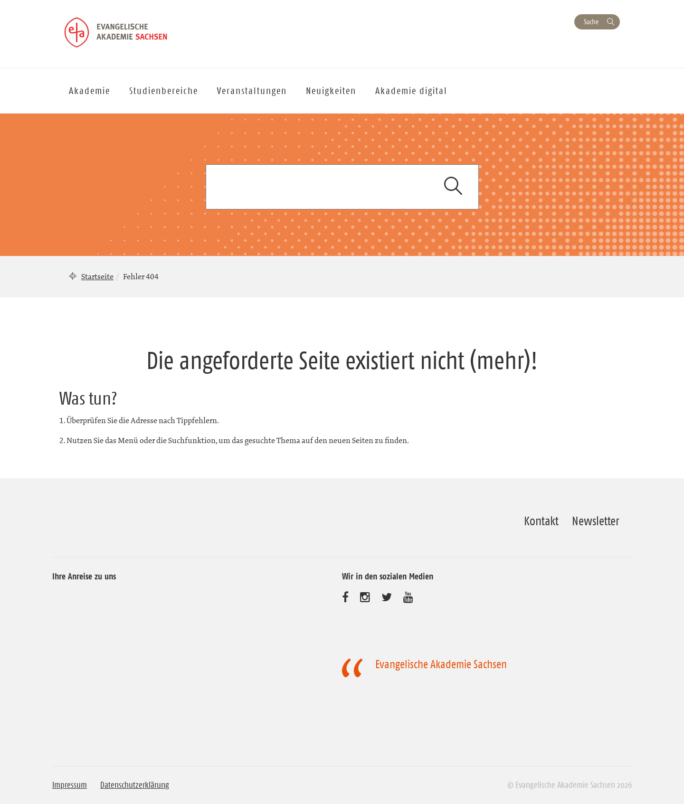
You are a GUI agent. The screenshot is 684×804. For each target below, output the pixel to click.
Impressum (69, 785)
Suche (591, 21)
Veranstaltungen (252, 90)
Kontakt (541, 521)
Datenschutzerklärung (134, 785)
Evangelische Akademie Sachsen (441, 664)
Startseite (97, 276)
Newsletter (595, 521)
